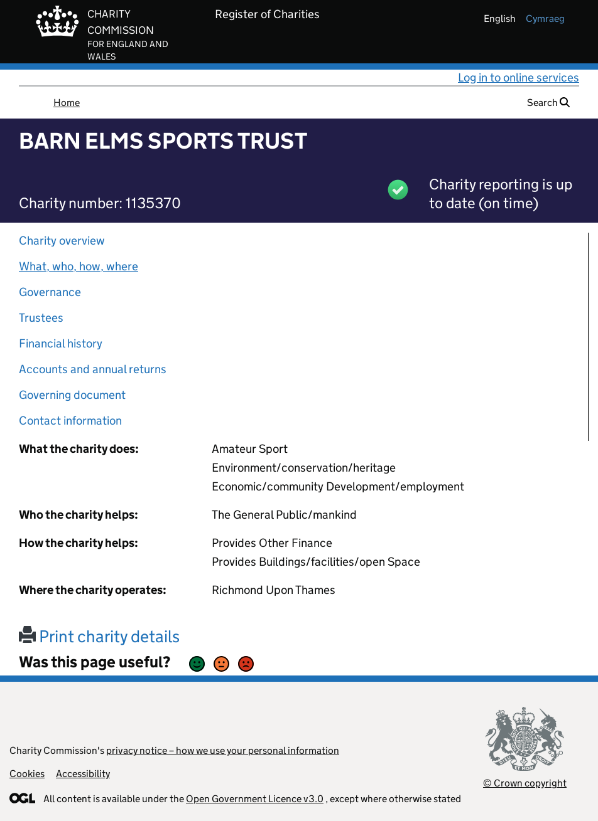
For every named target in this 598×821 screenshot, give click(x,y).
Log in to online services (518, 77)
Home (66, 103)
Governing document (72, 395)
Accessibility (83, 774)
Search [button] (548, 103)
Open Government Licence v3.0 (254, 799)
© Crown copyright (525, 783)
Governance (50, 292)
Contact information (70, 420)
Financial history (60, 343)
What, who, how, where (78, 266)
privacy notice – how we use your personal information (222, 750)
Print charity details (99, 636)
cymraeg (545, 18)
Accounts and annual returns (92, 369)
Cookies (27, 774)
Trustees (41, 317)
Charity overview (62, 240)
